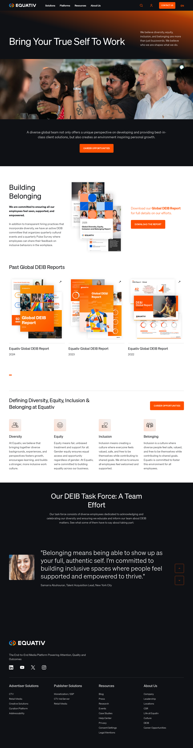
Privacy (103, 723)
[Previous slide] (179, 568)
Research (104, 704)
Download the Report (148, 224)
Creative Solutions (18, 704)
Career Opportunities (96, 148)
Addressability (16, 713)
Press (102, 699)
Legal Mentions (107, 732)
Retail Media (15, 699)
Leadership (150, 699)
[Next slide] (179, 580)
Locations (149, 704)
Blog (101, 694)
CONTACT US (167, 5)
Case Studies (105, 713)
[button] (50, 5)
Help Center (105, 718)
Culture (148, 718)
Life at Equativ (151, 713)
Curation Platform (18, 708)
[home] (22, 5)
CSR (146, 708)
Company (149, 694)
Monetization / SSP (64, 694)
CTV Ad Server (62, 699)
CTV (11, 694)
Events (102, 708)
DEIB (146, 723)
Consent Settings (108, 728)
